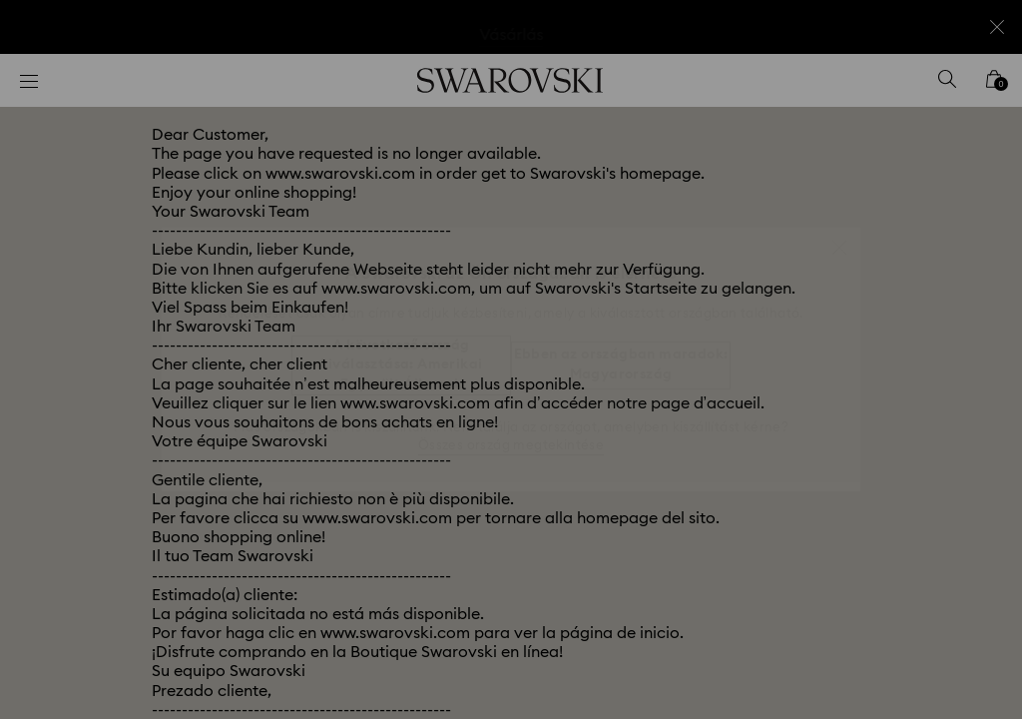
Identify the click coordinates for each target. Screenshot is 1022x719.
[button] (839, 238)
